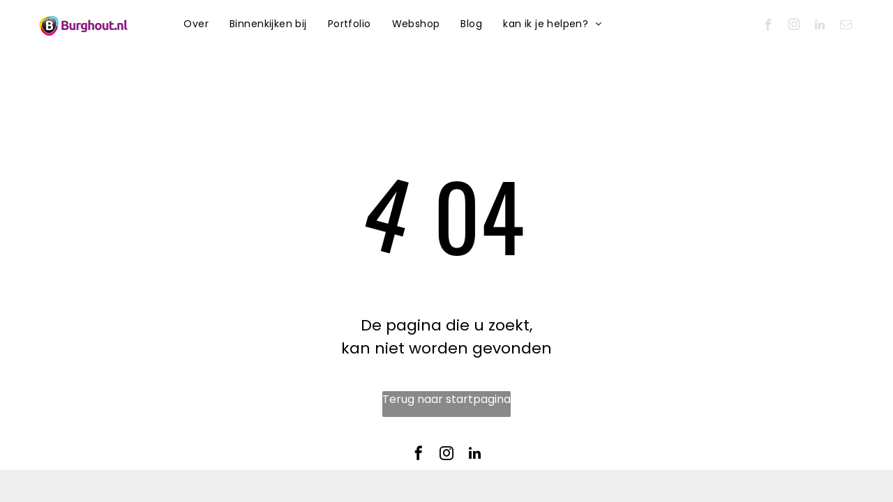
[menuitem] (196, 24)
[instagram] (794, 26)
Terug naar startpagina (446, 399)
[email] (846, 26)
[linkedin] (820, 26)
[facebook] (768, 26)
